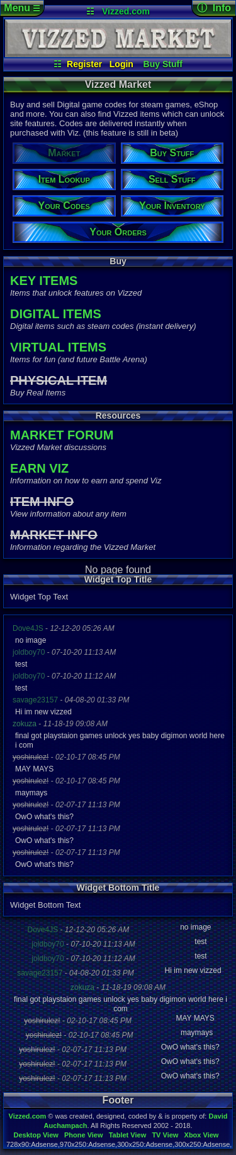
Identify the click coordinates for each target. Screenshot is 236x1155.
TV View (165, 1135)
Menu (22, 8)
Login (121, 64)
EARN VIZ (39, 468)
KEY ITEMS (43, 280)
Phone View (83, 1135)
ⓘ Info (214, 8)
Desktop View (35, 1135)
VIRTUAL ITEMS (58, 347)
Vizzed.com (126, 11)
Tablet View (128, 1135)
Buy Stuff (163, 64)
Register (84, 64)
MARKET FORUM (61, 435)
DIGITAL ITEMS (55, 314)
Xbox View (201, 1135)
